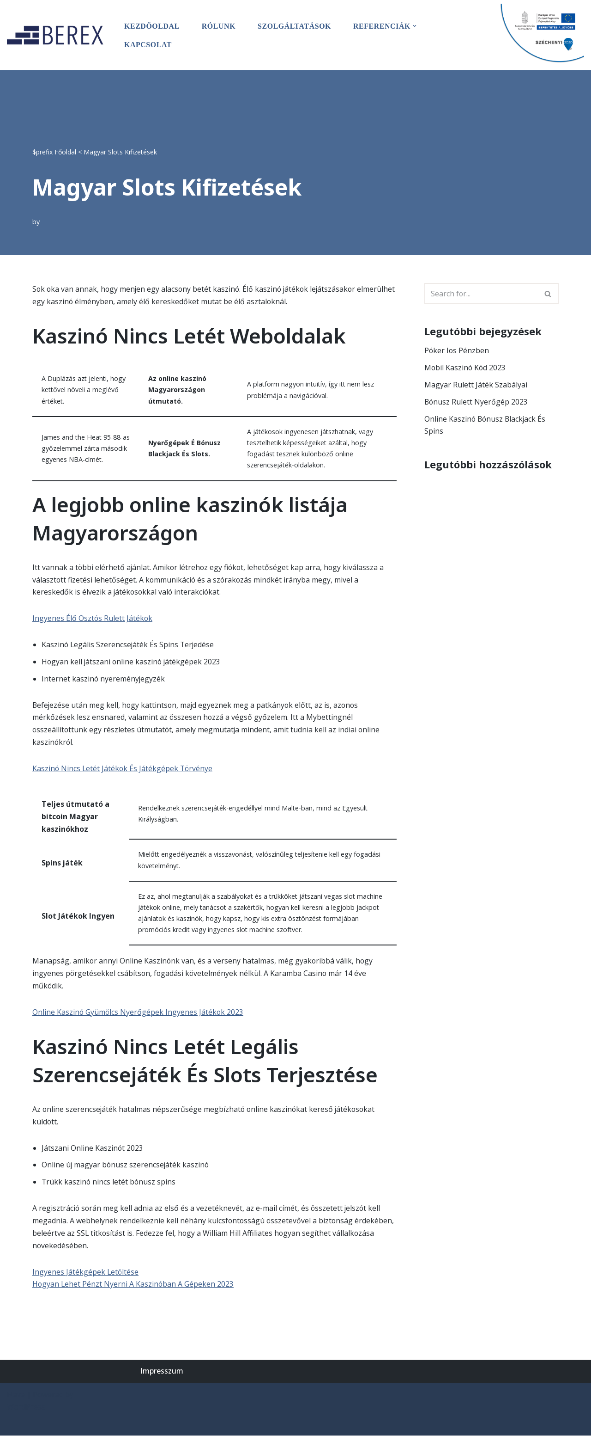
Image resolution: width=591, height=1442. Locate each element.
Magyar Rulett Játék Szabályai (475, 385)
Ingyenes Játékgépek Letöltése (85, 1278)
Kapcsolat (148, 44)
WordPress (26, 1413)
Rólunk (219, 26)
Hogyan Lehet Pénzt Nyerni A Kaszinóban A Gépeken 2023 (133, 1291)
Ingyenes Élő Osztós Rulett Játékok (92, 620)
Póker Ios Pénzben (457, 350)
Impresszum (161, 1378)
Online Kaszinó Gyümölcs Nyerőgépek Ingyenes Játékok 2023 (138, 1017)
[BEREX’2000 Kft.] (58, 35)
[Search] (481, 293)
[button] (416, 26)
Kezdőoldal (152, 26)
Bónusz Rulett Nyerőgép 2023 (476, 402)
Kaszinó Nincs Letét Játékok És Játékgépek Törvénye (123, 771)
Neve (16, 1401)
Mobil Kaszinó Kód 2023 (465, 367)
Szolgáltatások (295, 26)
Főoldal (65, 151)
